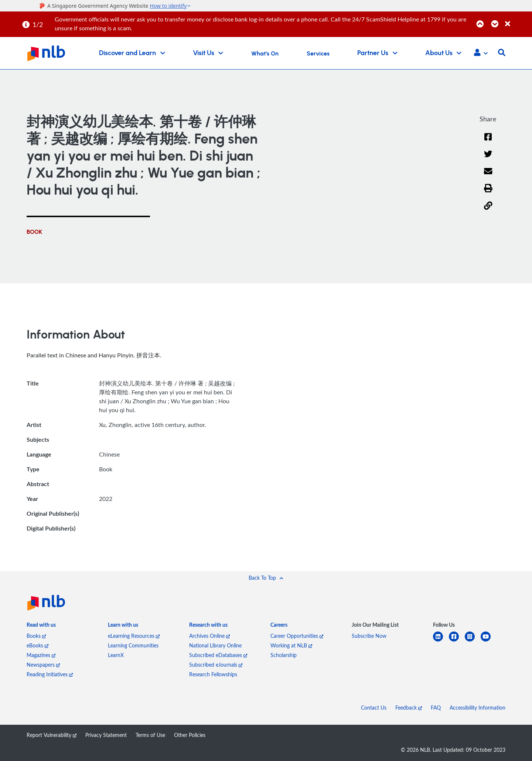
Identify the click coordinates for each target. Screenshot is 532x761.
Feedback (408, 707)
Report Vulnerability (51, 734)
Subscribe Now (369, 635)
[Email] (488, 176)
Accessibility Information (477, 707)
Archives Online (209, 635)
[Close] (517, 19)
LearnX (116, 655)
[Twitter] (488, 159)
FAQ (436, 707)
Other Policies (189, 734)
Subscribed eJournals (215, 664)
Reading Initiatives (50, 674)
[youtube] (489, 641)
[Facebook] (488, 141)
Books (36, 635)
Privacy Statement (106, 734)
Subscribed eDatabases (218, 655)
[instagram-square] (473, 641)
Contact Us (373, 707)
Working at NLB (291, 645)
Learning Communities (133, 645)
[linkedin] (441, 641)
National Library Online (215, 645)
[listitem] (41, 626)
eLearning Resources (134, 635)
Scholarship (283, 655)
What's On (265, 54)
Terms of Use (150, 734)
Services (318, 54)
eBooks (37, 645)
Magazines (41, 655)
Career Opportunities (296, 635)
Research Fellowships (213, 674)
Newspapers (43, 664)
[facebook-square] (457, 641)
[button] (481, 53)
